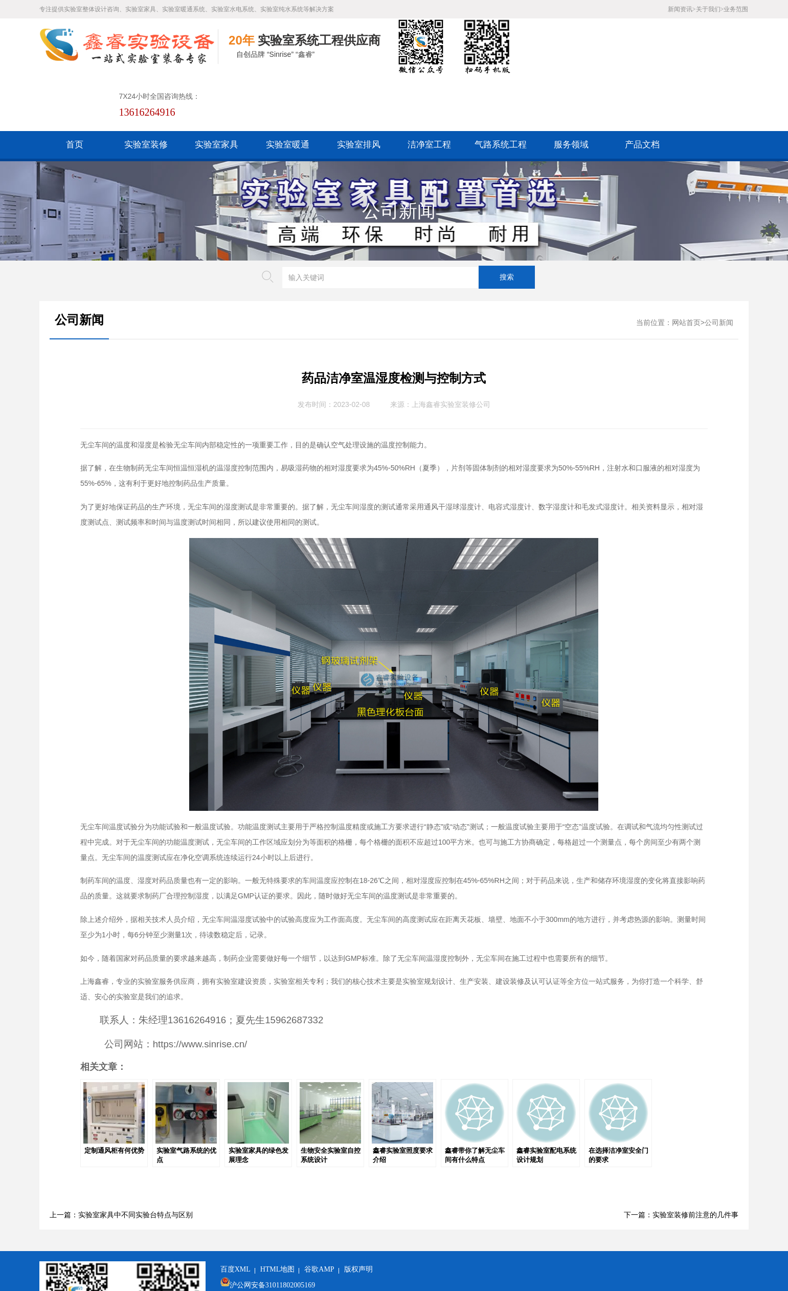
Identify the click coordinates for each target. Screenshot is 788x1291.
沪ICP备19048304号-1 (296, 1245)
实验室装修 (146, 88)
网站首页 (686, 266)
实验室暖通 (287, 88)
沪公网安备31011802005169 (272, 1229)
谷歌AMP (319, 1213)
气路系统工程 (501, 88)
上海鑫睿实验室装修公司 (451, 348)
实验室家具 (216, 88)
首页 (74, 88)
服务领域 (571, 88)
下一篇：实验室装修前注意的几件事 (681, 1159)
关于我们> (710, 9)
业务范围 (736, 9)
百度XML (235, 1213)
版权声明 (358, 1213)
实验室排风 (358, 88)
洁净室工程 (429, 88)
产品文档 (642, 88)
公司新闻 (399, 154)
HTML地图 (277, 1213)
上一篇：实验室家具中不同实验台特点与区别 (121, 1159)
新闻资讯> (682, 9)
